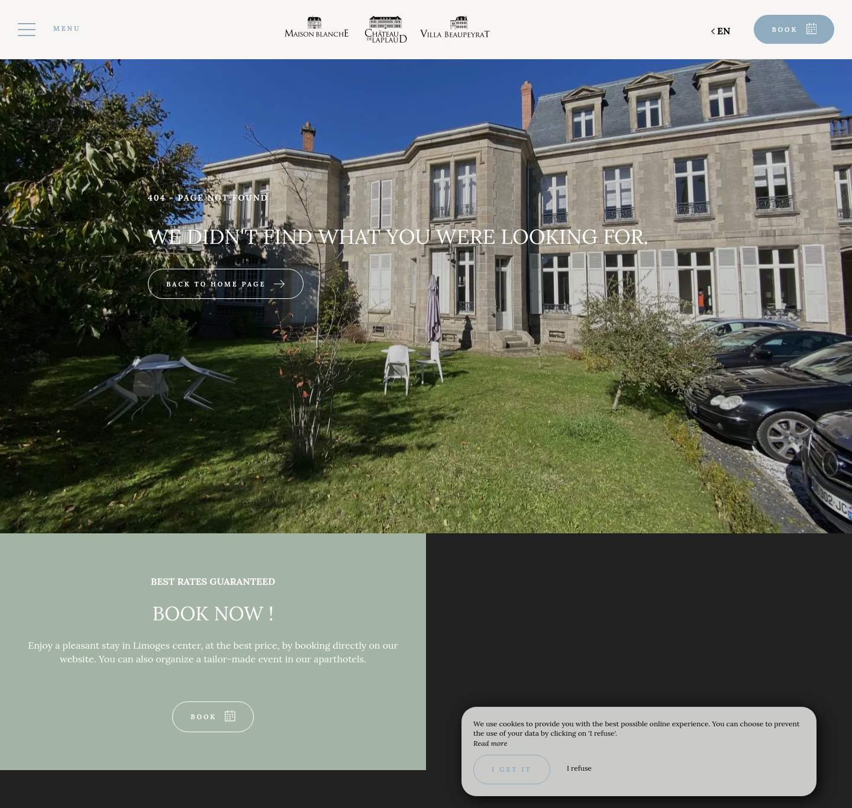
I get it (512, 769)
